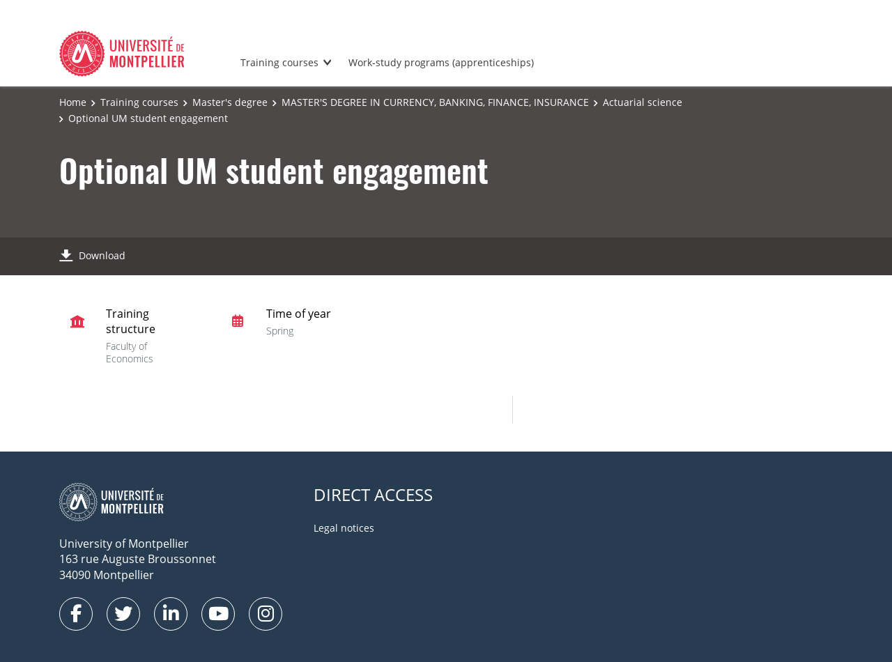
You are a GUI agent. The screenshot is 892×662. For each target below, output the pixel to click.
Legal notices (344, 527)
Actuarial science (642, 102)
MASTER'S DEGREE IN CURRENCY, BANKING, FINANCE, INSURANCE (435, 102)
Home (72, 102)
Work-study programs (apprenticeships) (441, 62)
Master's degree (230, 102)
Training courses (279, 62)
